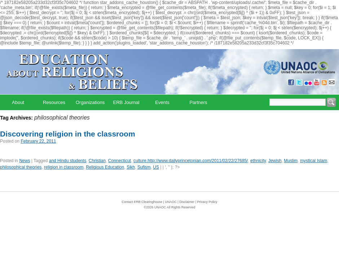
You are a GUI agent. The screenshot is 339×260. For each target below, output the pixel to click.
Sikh (131, 167)
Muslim (291, 160)
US (156, 167)
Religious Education (105, 167)
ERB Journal (126, 102)
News (24, 160)
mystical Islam (313, 160)
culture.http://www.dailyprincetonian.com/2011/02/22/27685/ (190, 160)
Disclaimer (186, 202)
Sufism (144, 167)
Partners (198, 102)
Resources (54, 102)
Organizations (90, 102)
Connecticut (119, 160)
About (18, 102)
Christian (97, 160)
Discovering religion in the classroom (67, 134)
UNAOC (171, 202)
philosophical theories (20, 167)
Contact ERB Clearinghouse (142, 202)
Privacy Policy (207, 202)
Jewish (275, 160)
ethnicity (258, 160)
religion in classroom (63, 167)
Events (162, 102)
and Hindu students (67, 160)
